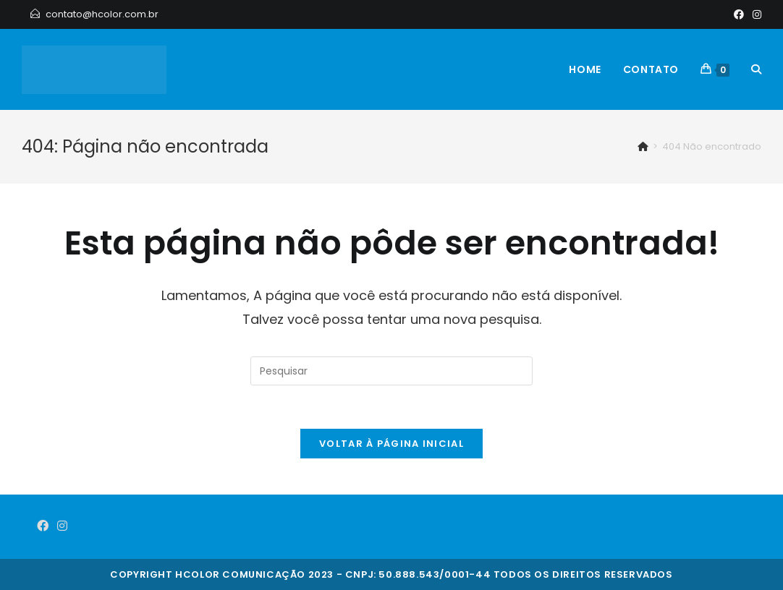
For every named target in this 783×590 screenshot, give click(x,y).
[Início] (643, 146)
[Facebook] (738, 14)
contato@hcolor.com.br (102, 14)
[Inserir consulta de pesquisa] (391, 370)
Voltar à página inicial (391, 443)
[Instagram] (754, 14)
